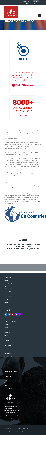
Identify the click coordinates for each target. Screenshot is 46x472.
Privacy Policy (20, 431)
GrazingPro (7, 353)
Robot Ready (7, 340)
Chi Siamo (7, 366)
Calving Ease (7, 338)
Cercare (26, 3)
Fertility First (7, 330)
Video (36, 3)
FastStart (6, 327)
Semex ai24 (7, 288)
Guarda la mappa (8, 418)
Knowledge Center (9, 388)
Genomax (7, 332)
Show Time (7, 343)
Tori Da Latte (8, 300)
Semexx (6, 335)
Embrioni (6, 305)
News (5, 385)
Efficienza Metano (9, 291)
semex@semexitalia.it (14, 416)
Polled (6, 348)
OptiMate (7, 286)
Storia (6, 369)
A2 (5, 351)
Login (36, 1)
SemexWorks (8, 283)
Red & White (7, 345)
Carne (6, 302)
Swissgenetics (8, 356)
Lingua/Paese (25, 1)
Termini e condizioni (10, 431)
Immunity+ (7, 281)
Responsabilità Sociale (10, 371)
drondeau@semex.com (30, 249)
